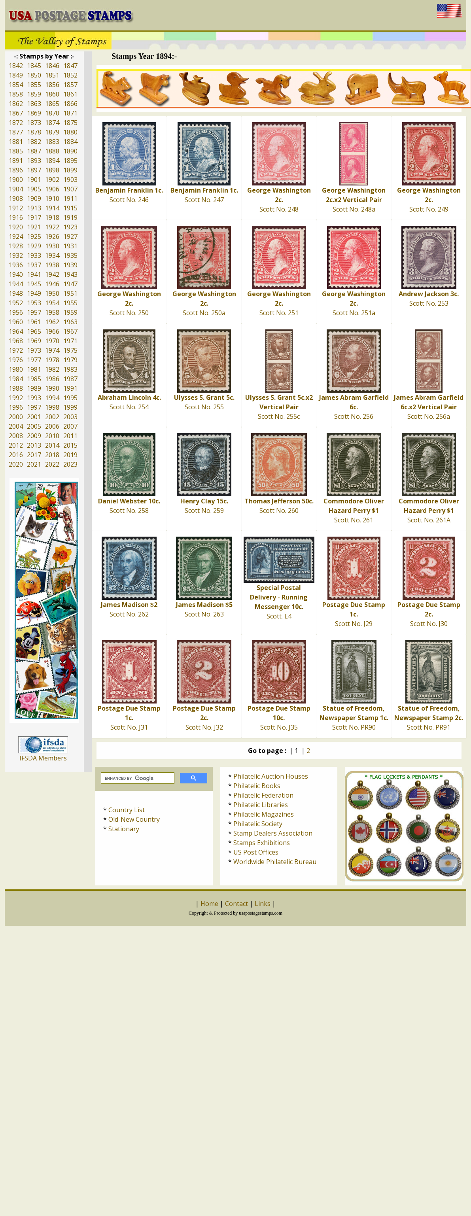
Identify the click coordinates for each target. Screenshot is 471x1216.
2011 (70, 435)
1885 (16, 151)
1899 (70, 170)
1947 (70, 284)
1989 (34, 388)
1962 (52, 322)
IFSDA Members (43, 758)
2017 (34, 454)
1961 (34, 322)
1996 (16, 407)
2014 (52, 445)
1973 (34, 350)
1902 (52, 179)
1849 (16, 75)
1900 (16, 179)
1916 (16, 217)
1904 (16, 189)
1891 (16, 160)
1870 (52, 113)
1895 (70, 160)
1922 (52, 227)
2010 (52, 435)
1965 (34, 331)
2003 (70, 416)
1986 (52, 378)
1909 (34, 198)
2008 (16, 435)
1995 (70, 397)
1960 (16, 322)
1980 (16, 369)
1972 (16, 350)
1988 (16, 388)
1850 (34, 75)
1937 (34, 265)
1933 (34, 255)
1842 (16, 65)
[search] (136, 778)
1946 (52, 284)
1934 (52, 255)
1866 (70, 103)
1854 (16, 84)
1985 (34, 378)
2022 (52, 464)
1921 (34, 227)
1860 (52, 94)
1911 (70, 198)
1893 (34, 160)
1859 (34, 94)
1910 (52, 198)
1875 (70, 122)
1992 (16, 397)
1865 (52, 103)
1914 (52, 208)
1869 (34, 113)
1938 (52, 265)
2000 (16, 416)
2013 (34, 445)
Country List (126, 810)
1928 (16, 246)
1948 (16, 293)
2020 (16, 464)
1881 (16, 141)
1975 (70, 350)
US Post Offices (255, 852)
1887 (34, 151)
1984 (16, 378)
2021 (34, 464)
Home (209, 903)
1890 (70, 151)
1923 (70, 227)
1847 (70, 65)
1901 (34, 179)
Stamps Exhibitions (261, 842)
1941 (34, 274)
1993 (34, 397)
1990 (52, 388)
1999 (70, 407)
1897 (34, 170)
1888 (52, 151)
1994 (52, 397)
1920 (16, 227)
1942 (52, 274)
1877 (16, 132)
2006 (52, 426)
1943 (70, 274)
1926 (52, 236)
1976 (16, 360)
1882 (34, 141)
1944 (16, 284)
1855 (34, 84)
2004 (16, 426)
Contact (236, 903)
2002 (52, 416)
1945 (34, 284)
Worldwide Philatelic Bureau (274, 861)
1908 (16, 198)
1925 (34, 236)
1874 (52, 122)
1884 (70, 141)
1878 (34, 132)
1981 (34, 369)
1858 (16, 94)
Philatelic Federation (263, 795)
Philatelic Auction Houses (270, 776)
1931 (70, 246)
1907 (70, 189)
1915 (70, 208)
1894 (52, 160)
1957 (34, 312)
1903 (70, 179)
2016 (16, 454)
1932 (16, 255)
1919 (70, 217)
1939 (70, 265)
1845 (34, 65)
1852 (70, 75)
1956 (16, 312)
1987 (70, 378)
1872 (16, 122)
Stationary (123, 829)
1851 (52, 75)
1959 (70, 312)
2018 (52, 454)
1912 (16, 208)
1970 (52, 341)
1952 (16, 303)
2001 (34, 416)
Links (262, 903)
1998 (52, 407)
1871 (70, 113)
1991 (70, 388)
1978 (52, 360)
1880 (70, 132)
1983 (70, 369)
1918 (52, 217)
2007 (70, 426)
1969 (34, 341)
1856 (52, 84)
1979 (70, 360)
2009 (34, 435)
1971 (70, 341)
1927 (70, 236)
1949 (34, 293)
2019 (70, 454)
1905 (34, 189)
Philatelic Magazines (263, 814)
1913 (34, 208)
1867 (16, 113)
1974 (52, 350)
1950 (52, 293)
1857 (70, 84)
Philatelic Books (256, 785)
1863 (34, 103)
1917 (34, 217)
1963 (70, 322)
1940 (16, 274)
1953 (34, 303)
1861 (70, 94)
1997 (34, 407)
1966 (52, 331)
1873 (34, 122)
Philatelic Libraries (260, 804)
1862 (16, 103)
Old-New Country (134, 819)
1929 (34, 246)
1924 (16, 236)
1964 (16, 331)
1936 (16, 265)
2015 (70, 445)
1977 (34, 360)
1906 (52, 189)
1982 (52, 369)
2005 (34, 426)
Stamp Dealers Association (272, 833)
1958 (52, 312)
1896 (16, 170)
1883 (52, 141)
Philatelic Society (257, 823)
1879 (52, 132)
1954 (52, 303)
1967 (70, 331)
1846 (52, 65)
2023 (70, 464)
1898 (52, 170)
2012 (16, 445)
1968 (16, 341)
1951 (70, 293)
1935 (70, 255)
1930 (52, 246)
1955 (70, 303)
